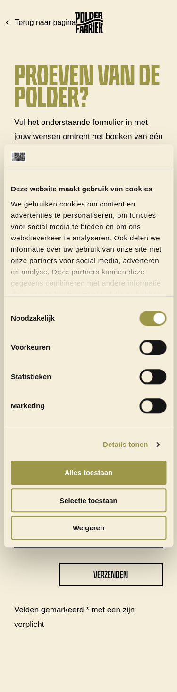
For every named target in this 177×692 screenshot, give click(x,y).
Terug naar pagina (40, 22)
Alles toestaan (89, 473)
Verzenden (110, 575)
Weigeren (88, 528)
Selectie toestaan (88, 500)
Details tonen (125, 444)
